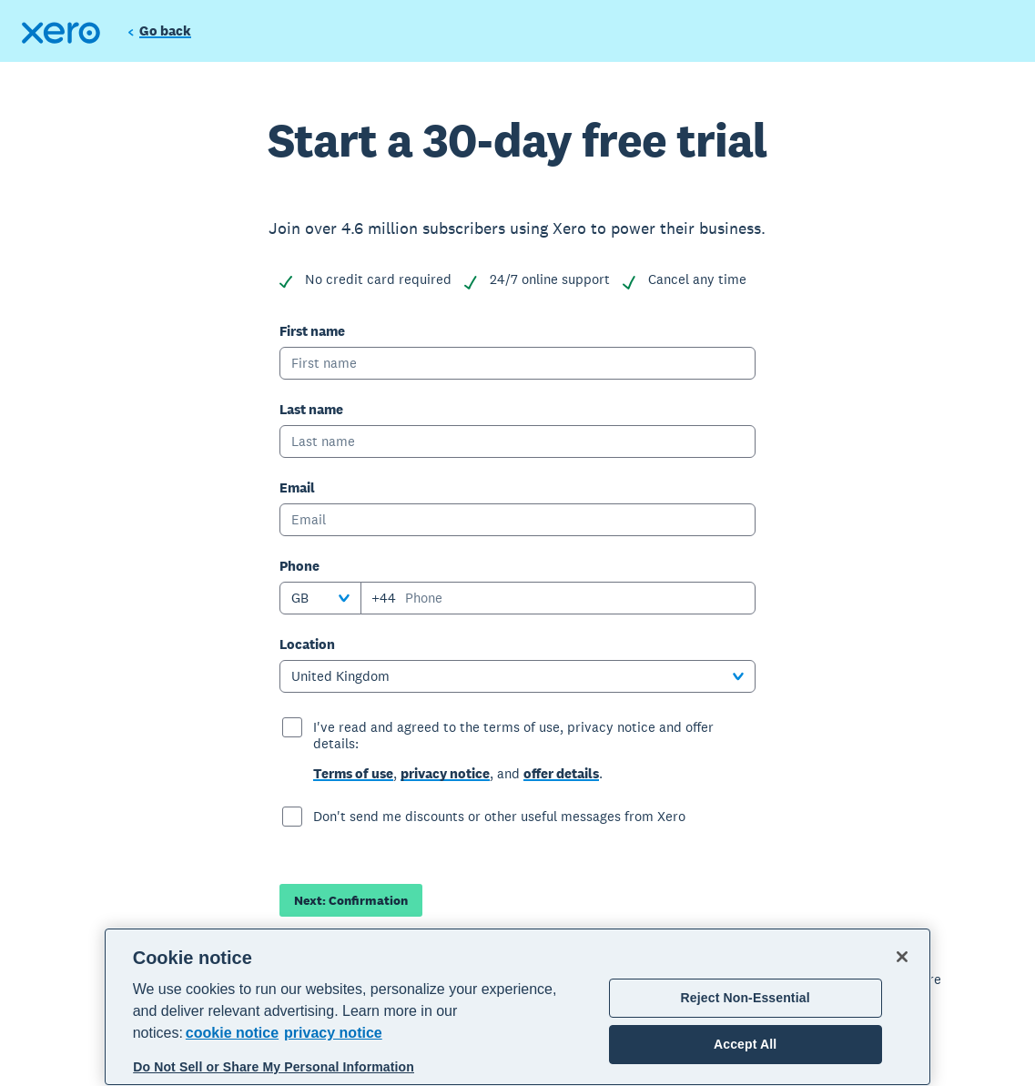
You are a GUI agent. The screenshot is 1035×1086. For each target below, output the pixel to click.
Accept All (745, 1044)
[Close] (902, 957)
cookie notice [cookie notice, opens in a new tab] (232, 1032)
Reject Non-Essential (745, 997)
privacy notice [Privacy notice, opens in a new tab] (333, 1032)
